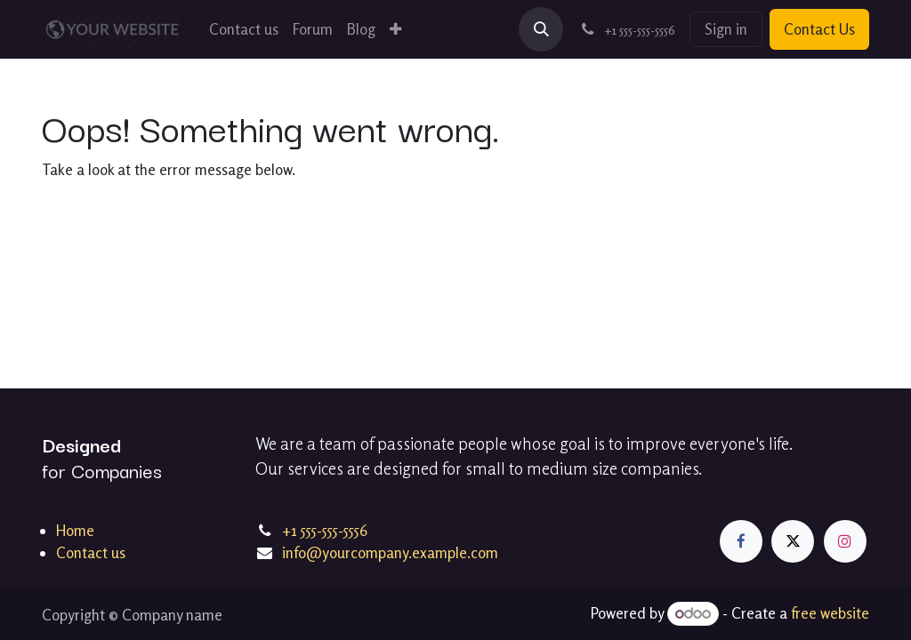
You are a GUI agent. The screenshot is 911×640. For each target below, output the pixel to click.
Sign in (726, 29)
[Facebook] (741, 541)
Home (75, 530)
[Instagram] (845, 541)
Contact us (90, 552)
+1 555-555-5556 (324, 530)
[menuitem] (244, 29)
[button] (541, 29)
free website (830, 613)
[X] (792, 541)
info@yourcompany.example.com (390, 552)
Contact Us (819, 29)
